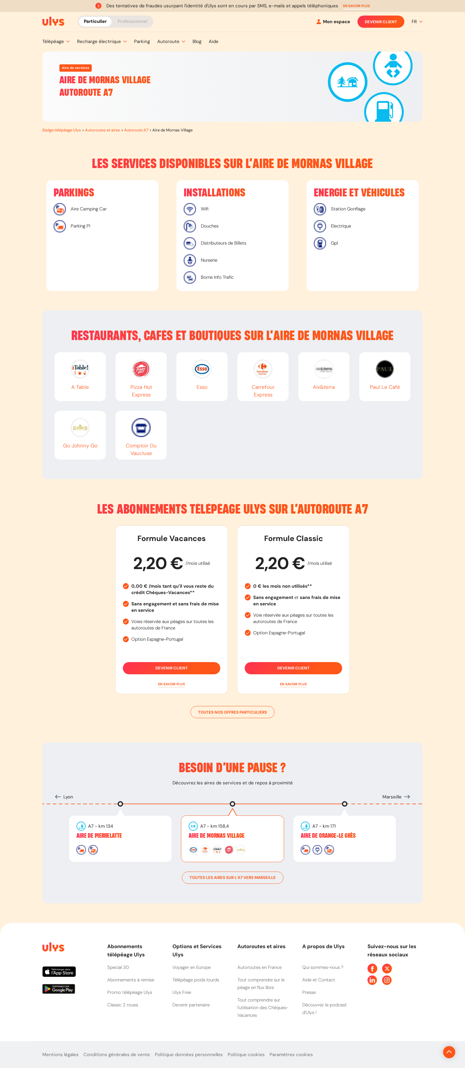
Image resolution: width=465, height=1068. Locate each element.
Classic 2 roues (122, 1005)
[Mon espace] (333, 21)
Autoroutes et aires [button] (261, 946)
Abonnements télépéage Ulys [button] (126, 950)
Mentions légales (60, 1055)
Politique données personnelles (189, 1055)
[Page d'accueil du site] (52, 948)
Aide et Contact (318, 980)
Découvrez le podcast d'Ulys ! (324, 1009)
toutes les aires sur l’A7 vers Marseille (232, 877)
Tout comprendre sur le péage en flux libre (261, 984)
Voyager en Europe (191, 967)
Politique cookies (246, 1055)
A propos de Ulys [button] (323, 946)
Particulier (95, 21)
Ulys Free (181, 992)
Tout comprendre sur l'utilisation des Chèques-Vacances (262, 1007)
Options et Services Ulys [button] (197, 950)
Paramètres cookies (291, 1055)
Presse (309, 992)
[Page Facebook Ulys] (372, 968)
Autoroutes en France (259, 967)
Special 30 (118, 967)
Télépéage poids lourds (195, 980)
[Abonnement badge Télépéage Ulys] (53, 21)
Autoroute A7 (136, 130)
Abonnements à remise (130, 980)
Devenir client (380, 22)
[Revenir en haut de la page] (428, 1052)
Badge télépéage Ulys (61, 130)
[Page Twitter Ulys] (387, 968)
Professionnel (132, 21)
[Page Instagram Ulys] (387, 980)
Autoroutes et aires (102, 130)
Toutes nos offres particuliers (232, 712)
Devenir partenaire (191, 1005)
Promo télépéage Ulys (129, 992)
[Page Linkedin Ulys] (372, 980)
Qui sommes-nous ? (322, 967)
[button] (356, 6)
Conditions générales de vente (116, 1055)
